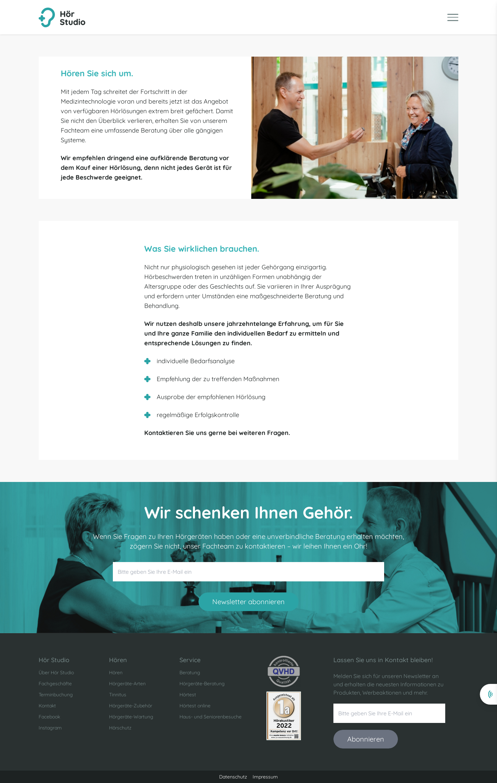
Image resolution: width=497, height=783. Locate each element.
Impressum (265, 777)
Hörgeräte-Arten (127, 683)
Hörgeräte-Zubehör (130, 706)
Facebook (49, 717)
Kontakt (47, 706)
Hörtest (187, 695)
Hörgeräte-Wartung (131, 717)
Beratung (189, 672)
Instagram (50, 728)
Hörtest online (195, 706)
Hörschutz (120, 728)
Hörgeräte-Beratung (202, 683)
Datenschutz (233, 777)
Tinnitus (117, 695)
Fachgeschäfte (55, 683)
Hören (116, 672)
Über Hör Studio (56, 672)
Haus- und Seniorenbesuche (210, 717)
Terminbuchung (56, 695)
